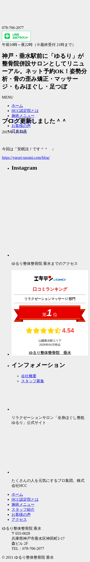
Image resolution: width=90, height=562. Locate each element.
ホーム (17, 106)
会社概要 (28, 376)
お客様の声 (21, 126)
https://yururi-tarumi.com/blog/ (26, 158)
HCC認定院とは (25, 111)
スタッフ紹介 (23, 509)
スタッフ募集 (32, 381)
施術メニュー (23, 116)
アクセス (19, 519)
